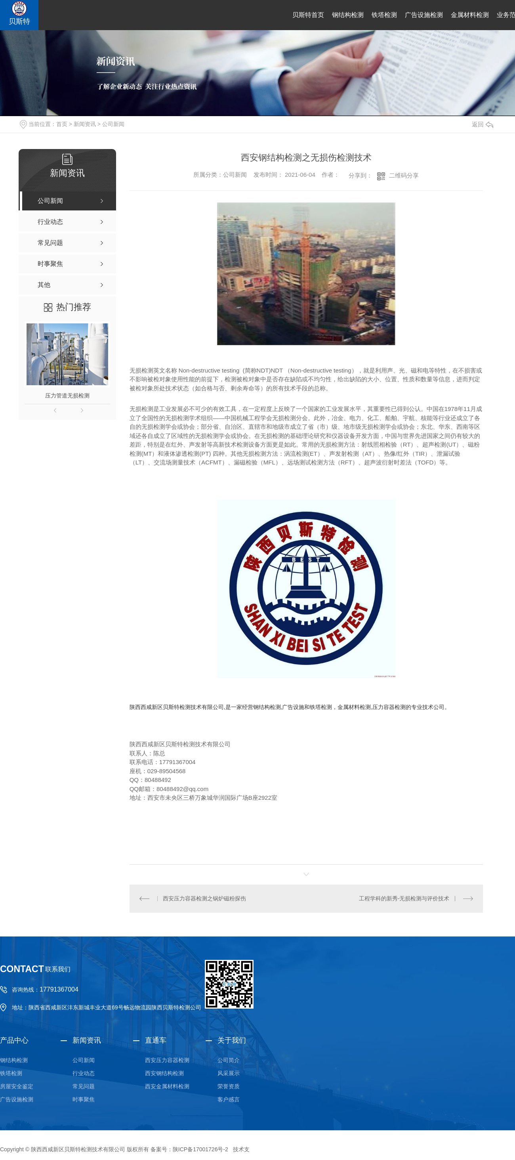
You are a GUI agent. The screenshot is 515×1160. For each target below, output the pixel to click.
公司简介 (228, 1060)
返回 (482, 124)
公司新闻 (113, 124)
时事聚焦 (83, 1099)
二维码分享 (404, 175)
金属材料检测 (470, 14)
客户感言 (228, 1099)
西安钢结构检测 (164, 1073)
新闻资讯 (85, 124)
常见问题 (83, 1086)
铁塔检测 (384, 14)
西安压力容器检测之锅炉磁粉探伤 (204, 898)
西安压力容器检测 (167, 1060)
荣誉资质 (228, 1086)
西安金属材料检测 (167, 1086)
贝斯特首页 (308, 14)
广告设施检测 (424, 14)
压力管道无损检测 (67, 395)
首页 (61, 124)
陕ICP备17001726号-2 (200, 1149)
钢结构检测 (348, 14)
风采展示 (228, 1073)
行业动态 (83, 1073)
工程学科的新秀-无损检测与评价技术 (404, 898)
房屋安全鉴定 (16, 1086)
